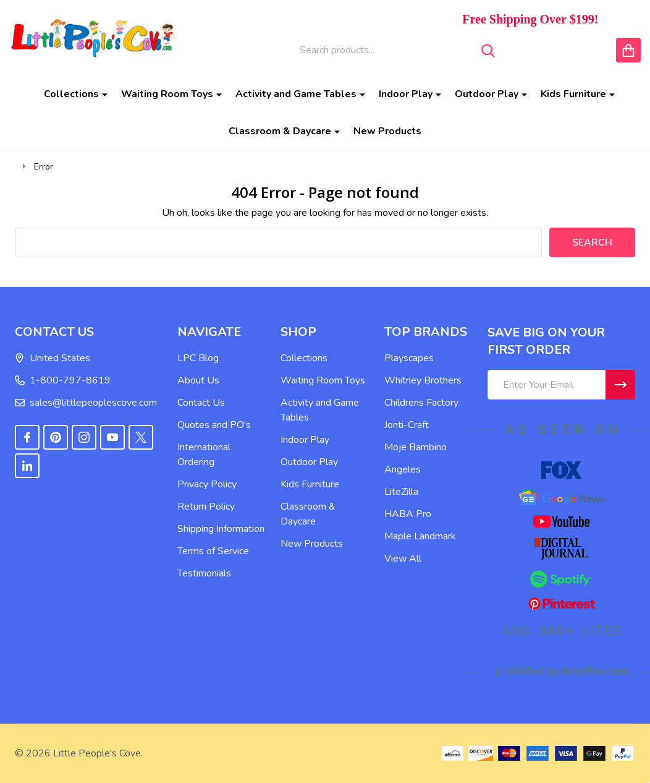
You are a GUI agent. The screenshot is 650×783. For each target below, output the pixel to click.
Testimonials (204, 573)
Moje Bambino (415, 447)
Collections (71, 94)
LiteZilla (401, 491)
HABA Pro (407, 514)
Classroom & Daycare (280, 131)
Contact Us (201, 402)
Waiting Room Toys (167, 94)
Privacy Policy (207, 484)
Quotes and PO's (214, 425)
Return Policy (206, 506)
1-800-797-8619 (63, 380)
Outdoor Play (486, 94)
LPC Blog (198, 358)
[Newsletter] (620, 385)
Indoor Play (406, 94)
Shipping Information (220, 529)
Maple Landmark (420, 536)
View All (402, 558)
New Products (387, 131)
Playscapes (409, 358)
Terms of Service (213, 551)
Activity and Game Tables (296, 94)
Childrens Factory (421, 402)
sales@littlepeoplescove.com (86, 402)
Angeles (402, 469)
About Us (198, 380)
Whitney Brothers (423, 380)
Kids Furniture (573, 94)
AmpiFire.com (595, 671)
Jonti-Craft (406, 425)
